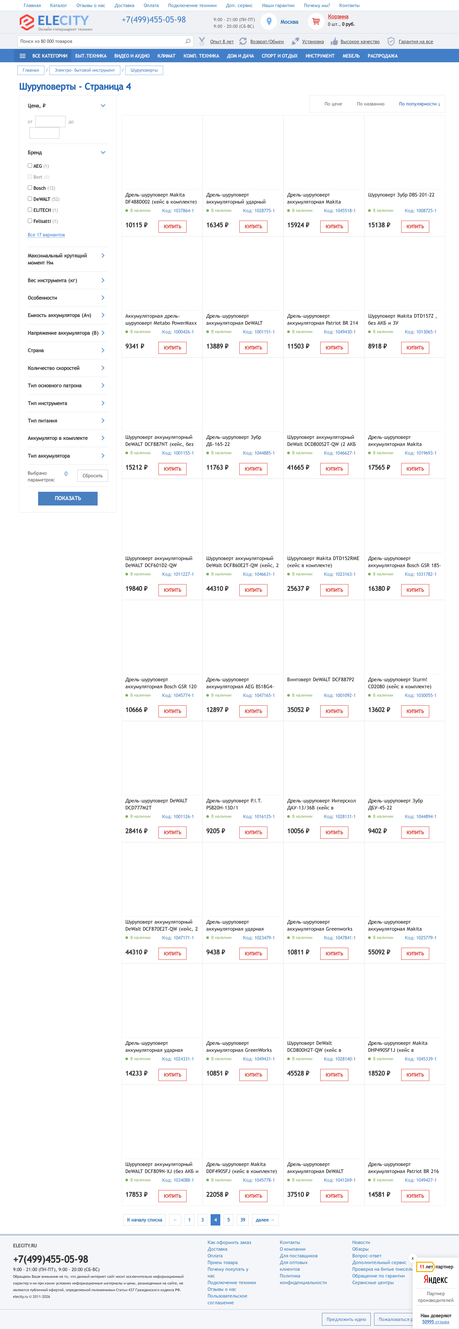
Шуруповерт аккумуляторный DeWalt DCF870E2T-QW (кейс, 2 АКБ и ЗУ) (161, 926)
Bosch (44, 188)
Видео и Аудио (131, 56)
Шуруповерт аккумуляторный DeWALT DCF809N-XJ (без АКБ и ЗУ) (162, 1168)
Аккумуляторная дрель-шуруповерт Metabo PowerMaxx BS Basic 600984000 (161, 320)
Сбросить (93, 475)
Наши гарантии (278, 5)
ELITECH (45, 210)
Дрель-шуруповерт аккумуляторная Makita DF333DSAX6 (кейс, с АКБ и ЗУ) (404, 441)
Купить (172, 226)
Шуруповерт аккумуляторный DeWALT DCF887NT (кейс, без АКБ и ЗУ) (159, 441)
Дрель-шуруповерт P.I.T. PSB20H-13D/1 (234, 804)
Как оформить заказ (229, 1242)
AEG (41, 166)
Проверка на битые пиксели (383, 1269)
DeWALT (46, 199)
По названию (370, 103)
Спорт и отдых (280, 56)
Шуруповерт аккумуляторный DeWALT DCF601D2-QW (159, 561)
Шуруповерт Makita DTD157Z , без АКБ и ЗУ (402, 319)
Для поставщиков (299, 1255)
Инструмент (320, 56)
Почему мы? (317, 5)
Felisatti (45, 221)
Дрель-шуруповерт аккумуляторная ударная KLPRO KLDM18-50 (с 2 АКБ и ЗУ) (159, 1047)
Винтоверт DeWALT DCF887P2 (320, 679)
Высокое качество (360, 41)
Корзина (338, 16)
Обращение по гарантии (378, 1275)
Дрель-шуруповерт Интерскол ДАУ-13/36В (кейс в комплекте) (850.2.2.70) (321, 805)
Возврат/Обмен (267, 41)
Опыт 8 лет (222, 41)
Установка (313, 41)
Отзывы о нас (91, 5)
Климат (166, 56)
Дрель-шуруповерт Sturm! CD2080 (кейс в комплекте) (400, 683)
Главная (32, 5)
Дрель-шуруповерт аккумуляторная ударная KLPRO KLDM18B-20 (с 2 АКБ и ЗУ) (241, 926)
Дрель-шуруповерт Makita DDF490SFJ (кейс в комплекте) (241, 1167)
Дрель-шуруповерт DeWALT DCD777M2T (156, 804)
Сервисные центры (373, 1282)
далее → (265, 1220)
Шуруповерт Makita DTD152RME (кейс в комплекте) (323, 561)
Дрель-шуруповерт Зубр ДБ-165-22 (233, 440)
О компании (293, 1249)
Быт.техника (90, 56)
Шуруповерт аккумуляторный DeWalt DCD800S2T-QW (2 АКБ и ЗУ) (321, 441)
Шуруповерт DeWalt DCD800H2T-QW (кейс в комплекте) (314, 1047)
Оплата (151, 5)
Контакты (349, 5)
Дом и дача (240, 56)
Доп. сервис (239, 5)
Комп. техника (201, 56)
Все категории (49, 56)
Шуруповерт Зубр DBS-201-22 (401, 195)
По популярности (418, 103)
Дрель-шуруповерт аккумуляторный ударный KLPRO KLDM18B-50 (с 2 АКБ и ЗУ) (241, 199)
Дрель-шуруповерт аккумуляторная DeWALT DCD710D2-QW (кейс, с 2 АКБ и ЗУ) (242, 320)
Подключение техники (192, 5)
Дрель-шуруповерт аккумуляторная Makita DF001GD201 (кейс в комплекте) (395, 926)
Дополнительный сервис (379, 1262)
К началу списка (144, 1220)
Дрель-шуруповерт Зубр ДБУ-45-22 (395, 804)
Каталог (58, 5)
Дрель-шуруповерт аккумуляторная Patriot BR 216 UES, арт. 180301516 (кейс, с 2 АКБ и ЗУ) (404, 1168)
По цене (333, 103)
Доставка (124, 5)
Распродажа (382, 56)
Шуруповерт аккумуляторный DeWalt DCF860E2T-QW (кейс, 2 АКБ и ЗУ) (242, 562)
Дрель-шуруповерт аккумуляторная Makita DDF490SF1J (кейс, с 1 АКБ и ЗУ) (320, 199)
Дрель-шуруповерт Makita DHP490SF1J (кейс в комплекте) (398, 1047)
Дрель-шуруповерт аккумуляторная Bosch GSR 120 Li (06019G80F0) (161, 684)
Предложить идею (346, 1319)
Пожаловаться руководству (408, 1319)
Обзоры (360, 1249)
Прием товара (223, 1262)
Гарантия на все (416, 41)
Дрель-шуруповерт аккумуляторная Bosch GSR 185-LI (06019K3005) (404, 562)
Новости (361, 1242)
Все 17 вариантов (46, 234)
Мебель (351, 56)
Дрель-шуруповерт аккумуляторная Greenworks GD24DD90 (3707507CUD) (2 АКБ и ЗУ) (319, 926)
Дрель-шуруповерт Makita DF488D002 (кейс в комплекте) (161, 198)
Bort (41, 177)
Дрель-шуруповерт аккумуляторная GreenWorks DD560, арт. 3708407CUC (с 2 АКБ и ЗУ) (240, 1047)
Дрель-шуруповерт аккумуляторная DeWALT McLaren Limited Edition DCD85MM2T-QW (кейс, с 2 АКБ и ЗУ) (323, 1168)
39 (242, 1220)
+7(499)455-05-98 (154, 19)
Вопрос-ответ (366, 1255)
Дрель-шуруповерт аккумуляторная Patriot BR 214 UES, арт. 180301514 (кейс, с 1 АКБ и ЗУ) (323, 320)
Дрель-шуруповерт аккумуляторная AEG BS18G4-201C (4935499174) (240, 684)
